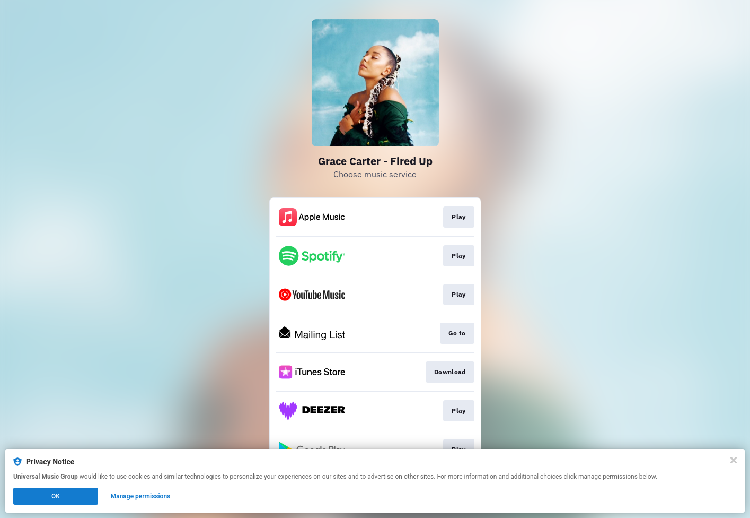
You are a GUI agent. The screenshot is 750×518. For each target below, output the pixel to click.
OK (55, 496)
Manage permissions (141, 496)
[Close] (733, 460)
